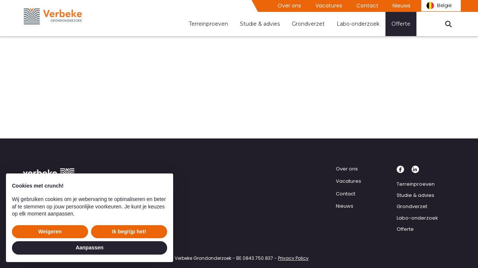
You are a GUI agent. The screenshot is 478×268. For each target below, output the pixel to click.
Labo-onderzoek (358, 23)
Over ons (289, 5)
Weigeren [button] (50, 231)
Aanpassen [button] (90, 248)
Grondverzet (308, 23)
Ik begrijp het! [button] (129, 231)
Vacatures (328, 5)
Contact (367, 5)
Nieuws (401, 5)
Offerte (400, 23)
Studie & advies (260, 23)
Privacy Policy (293, 258)
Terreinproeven (208, 23)
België (438, 6)
